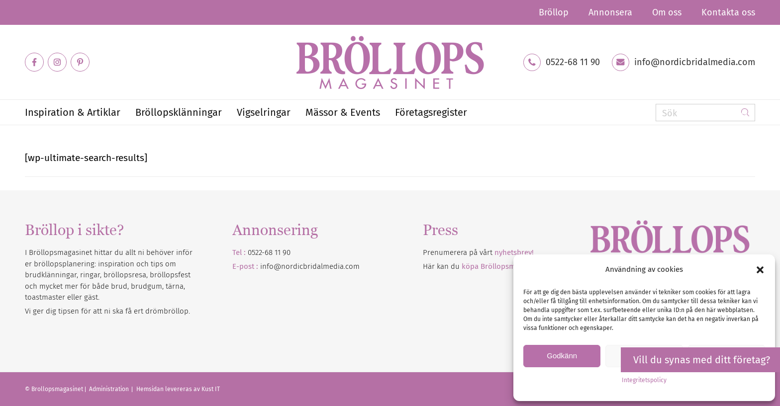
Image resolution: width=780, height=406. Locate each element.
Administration (109, 389)
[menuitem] (554, 12)
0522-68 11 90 (573, 62)
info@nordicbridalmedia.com (694, 62)
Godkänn (562, 355)
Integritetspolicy (644, 380)
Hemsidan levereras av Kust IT (178, 389)
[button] (760, 270)
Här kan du (483, 266)
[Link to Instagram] (57, 62)
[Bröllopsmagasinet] (390, 62)
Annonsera (610, 12)
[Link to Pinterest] (80, 62)
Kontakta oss (728, 12)
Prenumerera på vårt (478, 252)
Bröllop (554, 12)
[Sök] (705, 112)
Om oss (667, 12)
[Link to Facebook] (34, 62)
